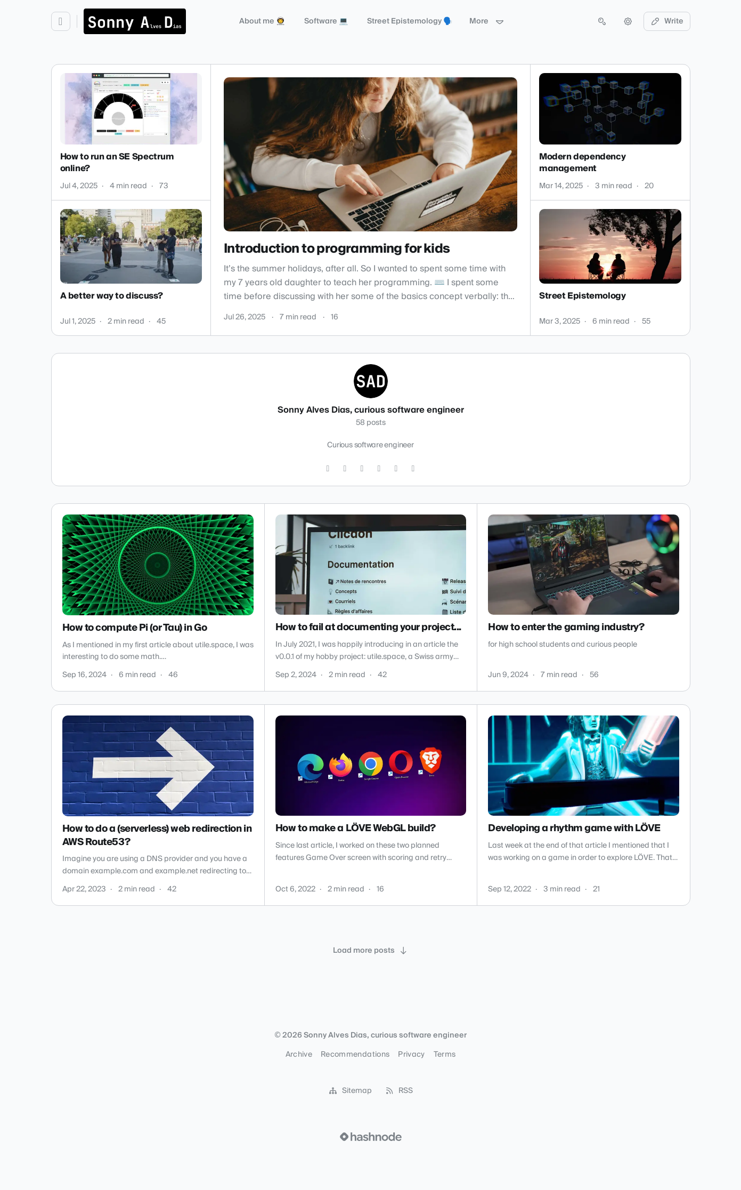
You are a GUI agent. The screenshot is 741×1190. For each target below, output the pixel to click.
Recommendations (355, 1054)
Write (666, 21)
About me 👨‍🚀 (262, 21)
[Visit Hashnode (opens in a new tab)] (371, 1136)
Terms (445, 1054)
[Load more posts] (370, 950)
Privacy (411, 1054)
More (486, 21)
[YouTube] (379, 468)
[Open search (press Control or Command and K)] (602, 21)
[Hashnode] (396, 468)
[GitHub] (345, 468)
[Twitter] (328, 468)
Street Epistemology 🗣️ (409, 21)
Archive (299, 1054)
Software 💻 (326, 21)
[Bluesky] (413, 468)
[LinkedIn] (362, 468)
